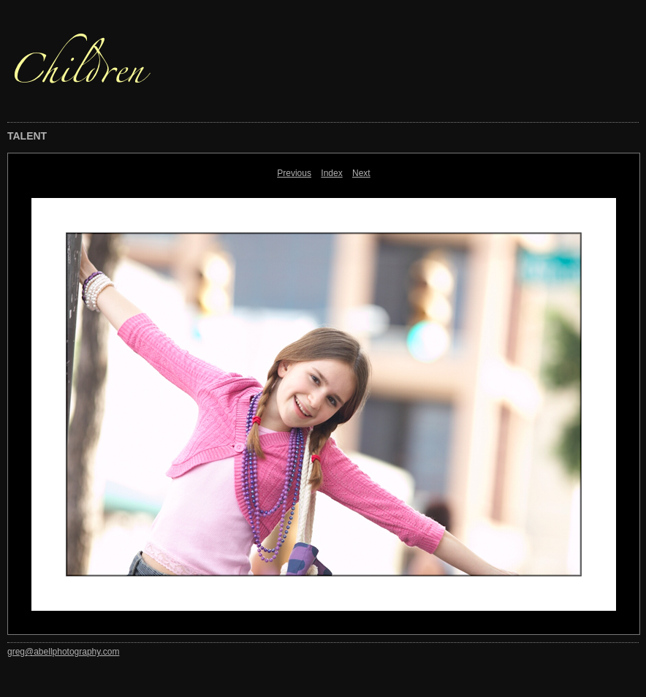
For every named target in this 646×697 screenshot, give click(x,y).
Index (331, 173)
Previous (294, 173)
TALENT (27, 136)
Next (361, 173)
